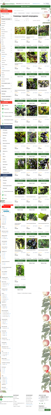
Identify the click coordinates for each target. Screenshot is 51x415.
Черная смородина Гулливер (43, 143)
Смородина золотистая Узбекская (18, 64)
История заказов (29, 398)
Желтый (4, 380)
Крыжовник (7, 48)
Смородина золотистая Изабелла (30, 37)
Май (4, 322)
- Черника (4, 183)
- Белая (3, 58)
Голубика (7, 34)
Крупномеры (7, 91)
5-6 (3, 255)
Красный (4, 383)
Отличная (4, 242)
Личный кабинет (29, 396)
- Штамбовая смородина (6, 70)
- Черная (3, 68)
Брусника (3, 25)
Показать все (4, 384)
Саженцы (3, 93)
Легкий (4, 296)
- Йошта (4, 156)
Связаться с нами (29, 403)
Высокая (4, 248)
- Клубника (4, 161)
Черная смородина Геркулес (19, 143)
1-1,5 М (4, 268)
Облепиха (7, 52)
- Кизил (3, 159)
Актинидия (3, 21)
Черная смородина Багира (42, 63)
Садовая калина (4, 54)
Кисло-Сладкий (5, 352)
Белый (4, 377)
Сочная (4, 286)
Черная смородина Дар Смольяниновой (19, 171)
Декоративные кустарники (7, 88)
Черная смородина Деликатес (43, 170)
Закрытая (4, 290)
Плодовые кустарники (7, 19)
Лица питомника (16, 398)
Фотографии (15, 404)
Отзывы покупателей (29, 404)
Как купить (15, 396)
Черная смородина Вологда (42, 116)
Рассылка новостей (29, 401)
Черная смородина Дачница (31, 170)
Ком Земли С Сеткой (6, 348)
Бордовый (4, 378)
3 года (4, 218)
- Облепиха (4, 169)
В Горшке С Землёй (6, 339)
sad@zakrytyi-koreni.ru (36, 3)
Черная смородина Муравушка (20, 276)
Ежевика (7, 36)
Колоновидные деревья (7, 83)
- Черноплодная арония (7, 185)
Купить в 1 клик (20, 76)
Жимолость (7, 38)
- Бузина (4, 138)
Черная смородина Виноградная (31, 116)
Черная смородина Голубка (31, 143)
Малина (7, 50)
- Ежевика (4, 148)
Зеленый (4, 381)
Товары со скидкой (16, 406)
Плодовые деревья (7, 14)
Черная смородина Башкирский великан (20, 91)
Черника (7, 77)
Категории (5, 102)
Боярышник (3, 23)
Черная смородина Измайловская (18, 224)
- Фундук (4, 177)
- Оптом (3, 66)
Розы (7, 16)
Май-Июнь (4, 323)
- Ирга (3, 153)
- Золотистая (4, 60)
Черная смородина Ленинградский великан (19, 250)
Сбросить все (6, 206)
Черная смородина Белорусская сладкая (31, 91)
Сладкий (4, 355)
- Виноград (4, 140)
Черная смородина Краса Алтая (43, 223)
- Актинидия (4, 130)
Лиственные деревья (7, 99)
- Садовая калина (5, 172)
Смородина (7, 56)
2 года (4, 216)
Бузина (3, 27)
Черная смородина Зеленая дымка (42, 197)
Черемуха (3, 74)
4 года (4, 219)
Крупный (4, 332)
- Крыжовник (4, 164)
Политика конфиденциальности (18, 403)
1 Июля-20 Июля (5, 312)
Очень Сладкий (5, 354)
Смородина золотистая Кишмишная (42, 37)
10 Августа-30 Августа (6, 313)
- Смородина (4, 175)
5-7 (3, 257)
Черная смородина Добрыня (19, 196)
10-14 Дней (5, 238)
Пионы (7, 86)
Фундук (3, 72)
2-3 (3, 263)
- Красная (3, 62)
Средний (4, 274)
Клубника (7, 46)
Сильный (4, 300)
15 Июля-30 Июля (5, 315)
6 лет (4, 222)
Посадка (4, 228)
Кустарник (4, 388)
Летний (4, 273)
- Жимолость (5, 151)
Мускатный (4, 297)
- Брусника (4, 135)
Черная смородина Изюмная (31, 223)
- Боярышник (4, 132)
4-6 (3, 254)
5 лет (4, 221)
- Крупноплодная (4, 64)
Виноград (7, 30)
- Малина (4, 167)
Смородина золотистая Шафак (31, 63)
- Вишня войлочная (6, 143)
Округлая (4, 307)
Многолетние (5, 232)
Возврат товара (28, 406)
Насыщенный (5, 299)
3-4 (3, 264)
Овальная (4, 306)
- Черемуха (4, 180)
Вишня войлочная (4, 31)
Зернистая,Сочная (6, 283)
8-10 (3, 258)
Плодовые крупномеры (7, 96)
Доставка (15, 401)
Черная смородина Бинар (42, 90)
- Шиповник (4, 188)
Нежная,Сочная (5, 284)
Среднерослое (5, 328)
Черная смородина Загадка (31, 196)
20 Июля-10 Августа (6, 316)
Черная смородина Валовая (19, 116)
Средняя (4, 244)
